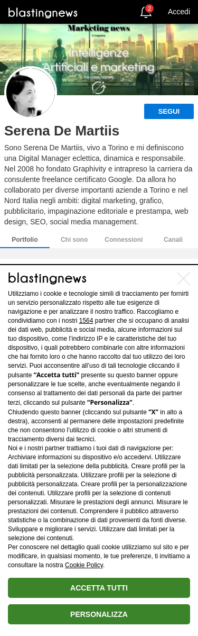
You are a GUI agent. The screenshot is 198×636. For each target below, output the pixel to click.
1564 (86, 320)
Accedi (179, 11)
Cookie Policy (84, 565)
